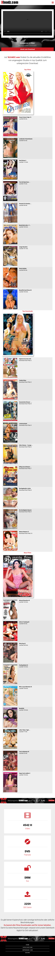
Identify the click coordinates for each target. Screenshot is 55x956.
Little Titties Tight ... (27, 731)
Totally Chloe (27, 381)
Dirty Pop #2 (27, 644)
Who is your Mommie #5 (27, 687)
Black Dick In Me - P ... (27, 226)
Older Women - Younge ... (27, 446)
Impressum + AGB (27, 950)
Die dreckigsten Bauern (27, 511)
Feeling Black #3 (27, 666)
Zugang (27, 952)
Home (27, 944)
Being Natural (22, 334)
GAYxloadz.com (27, 947)
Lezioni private (27, 424)
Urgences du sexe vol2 (27, 359)
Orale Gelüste (27, 269)
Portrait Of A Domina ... (27, 204)
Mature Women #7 (27, 532)
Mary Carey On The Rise (24, 92)
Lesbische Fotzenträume (27, 139)
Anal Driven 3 (27, 161)
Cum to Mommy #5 (27, 752)
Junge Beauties (27, 247)
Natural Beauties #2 (27, 601)
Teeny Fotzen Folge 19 (27, 118)
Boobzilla (27, 709)
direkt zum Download (27, 49)
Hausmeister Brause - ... (27, 403)
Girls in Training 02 (27, 622)
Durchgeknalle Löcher (27, 489)
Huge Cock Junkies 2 (27, 774)
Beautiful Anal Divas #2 (27, 291)
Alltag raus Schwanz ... (27, 467)
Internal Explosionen (23, 576)
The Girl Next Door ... (27, 183)
